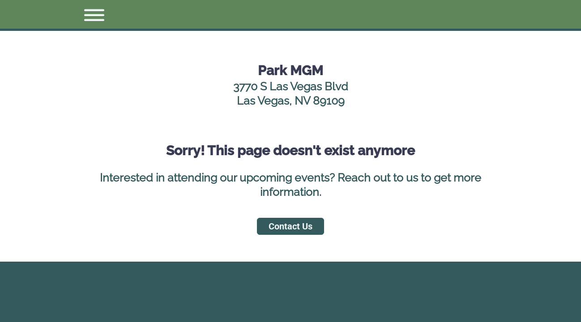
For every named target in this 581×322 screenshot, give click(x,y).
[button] (90, 14)
